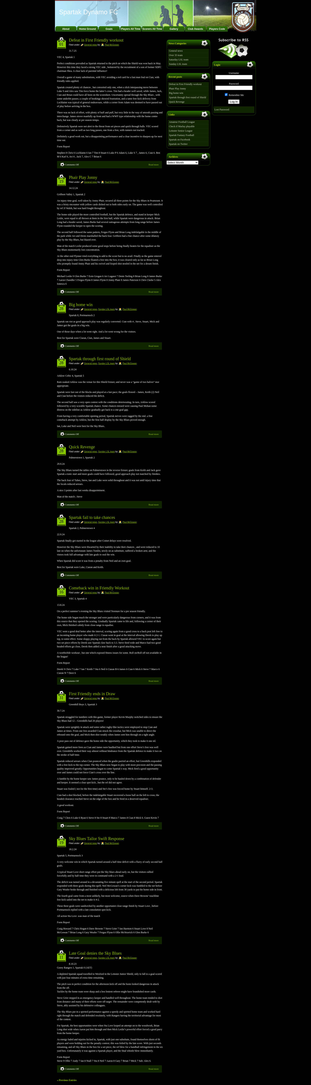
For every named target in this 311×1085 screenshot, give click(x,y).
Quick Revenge (82, 447)
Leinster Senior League (181, 130)
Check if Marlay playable (182, 126)
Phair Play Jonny (83, 177)
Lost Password (222, 109)
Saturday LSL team (179, 59)
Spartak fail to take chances (92, 517)
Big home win (81, 304)
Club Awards (195, 28)
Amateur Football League (182, 121)
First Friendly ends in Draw (92, 693)
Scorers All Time (152, 28)
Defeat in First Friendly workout (96, 40)
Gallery (174, 28)
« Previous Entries (67, 1080)
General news (90, 45)
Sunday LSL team (106, 309)
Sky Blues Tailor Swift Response (96, 838)
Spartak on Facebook (179, 139)
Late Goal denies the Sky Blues (95, 953)
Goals (108, 28)
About (66, 28)
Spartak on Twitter (178, 144)
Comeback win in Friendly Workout (99, 588)
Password (234, 83)
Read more (154, 164)
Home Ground (87, 28)
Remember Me (234, 95)
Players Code (217, 28)
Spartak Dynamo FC (88, 12)
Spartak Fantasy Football (181, 135)
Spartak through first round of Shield (100, 358)
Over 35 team (176, 55)
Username (234, 73)
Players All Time (130, 28)
